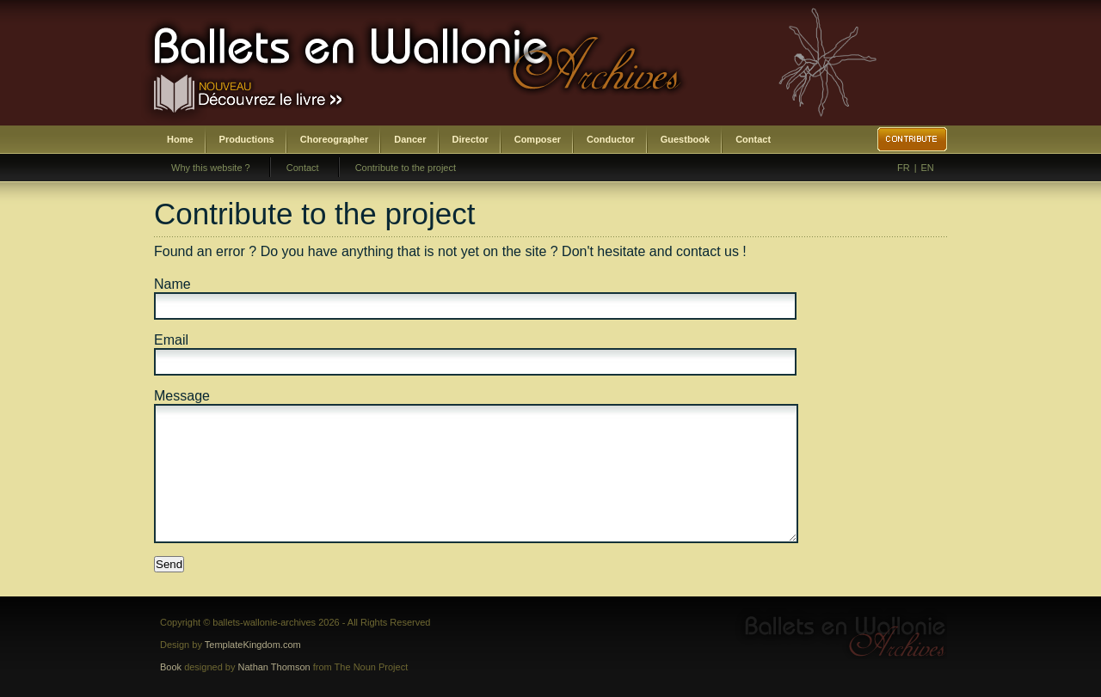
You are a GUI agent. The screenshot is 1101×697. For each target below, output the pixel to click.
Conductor (611, 139)
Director (470, 139)
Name (172, 284)
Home (180, 139)
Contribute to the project (405, 167)
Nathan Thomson (274, 667)
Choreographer (334, 139)
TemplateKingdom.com (253, 644)
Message (182, 395)
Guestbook (685, 139)
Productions (246, 139)
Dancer (410, 139)
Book (170, 667)
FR (903, 167)
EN (927, 167)
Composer (537, 139)
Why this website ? (210, 167)
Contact (753, 139)
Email (171, 340)
